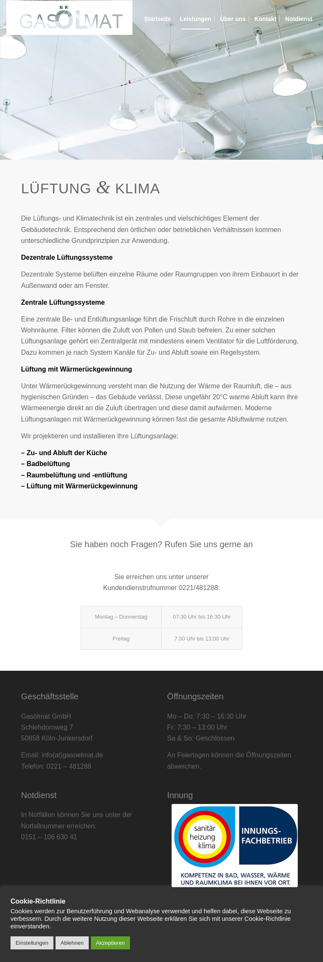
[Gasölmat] (69, 18)
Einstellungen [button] (32, 943)
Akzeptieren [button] (110, 943)
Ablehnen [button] (72, 943)
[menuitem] (157, 18)
